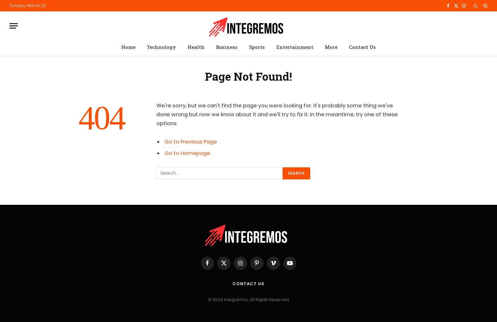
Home (128, 47)
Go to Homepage (187, 153)
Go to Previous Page (191, 141)
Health (196, 47)
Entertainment (294, 47)
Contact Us (362, 47)
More (331, 47)
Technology (161, 47)
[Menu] (14, 26)
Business (227, 47)
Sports (257, 47)
